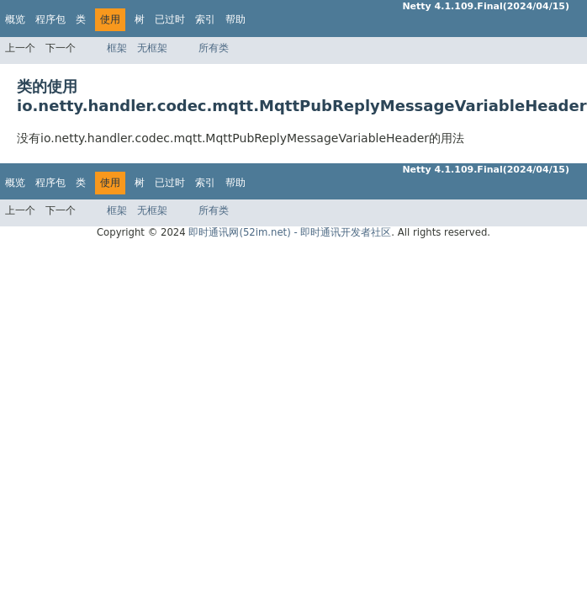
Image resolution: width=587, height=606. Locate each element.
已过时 (170, 19)
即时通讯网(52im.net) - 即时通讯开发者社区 (289, 232)
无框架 (152, 48)
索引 (205, 19)
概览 (15, 19)
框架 (117, 48)
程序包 (50, 19)
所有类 (213, 48)
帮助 (235, 19)
